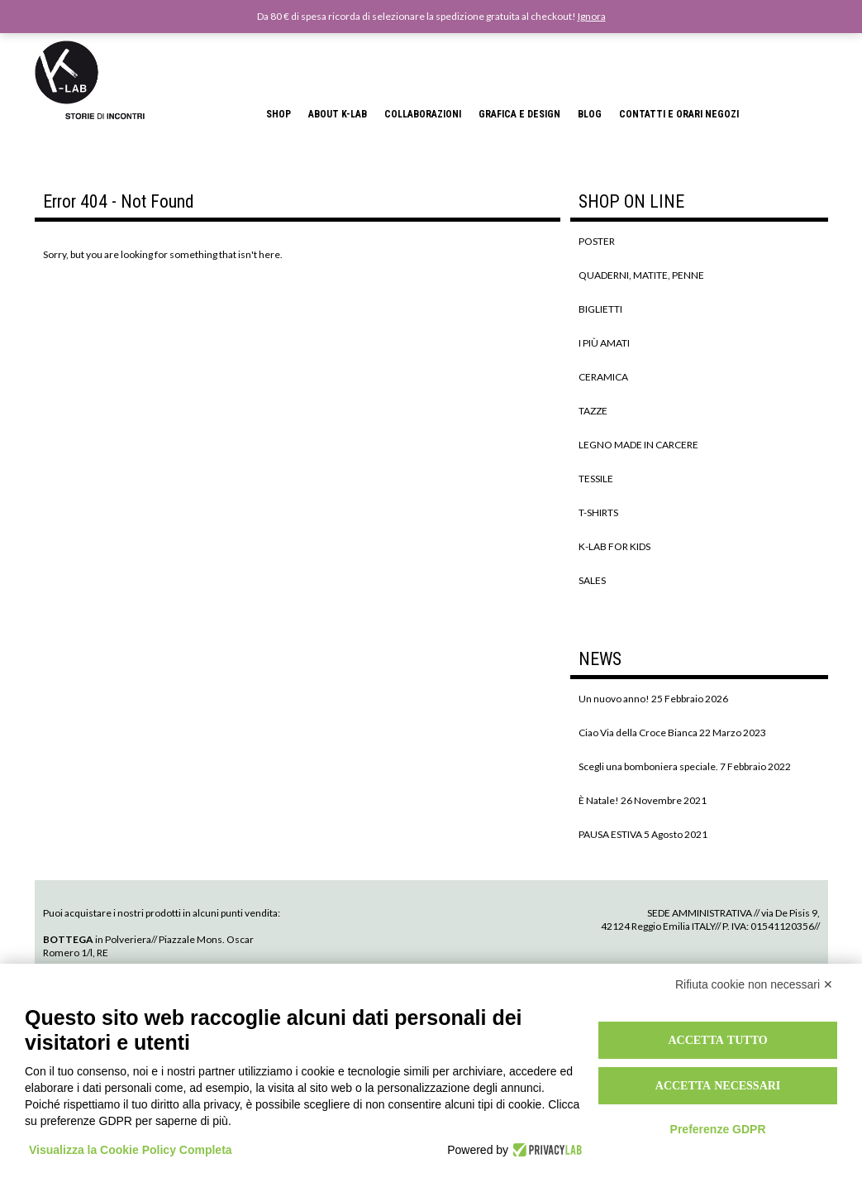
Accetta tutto (717, 1040)
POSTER (597, 241)
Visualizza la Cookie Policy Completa (130, 1149)
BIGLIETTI (600, 309)
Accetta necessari (718, 1085)
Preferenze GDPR (718, 1129)
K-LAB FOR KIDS (614, 546)
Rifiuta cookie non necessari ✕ (754, 984)
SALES (592, 580)
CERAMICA (603, 377)
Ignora (592, 16)
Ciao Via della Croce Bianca (638, 732)
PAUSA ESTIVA (610, 834)
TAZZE (593, 411)
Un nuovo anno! (614, 698)
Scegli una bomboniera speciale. (648, 766)
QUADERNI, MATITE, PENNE (641, 275)
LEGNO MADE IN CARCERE (638, 444)
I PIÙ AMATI (604, 343)
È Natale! (599, 800)
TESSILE (596, 478)
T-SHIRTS (598, 512)
